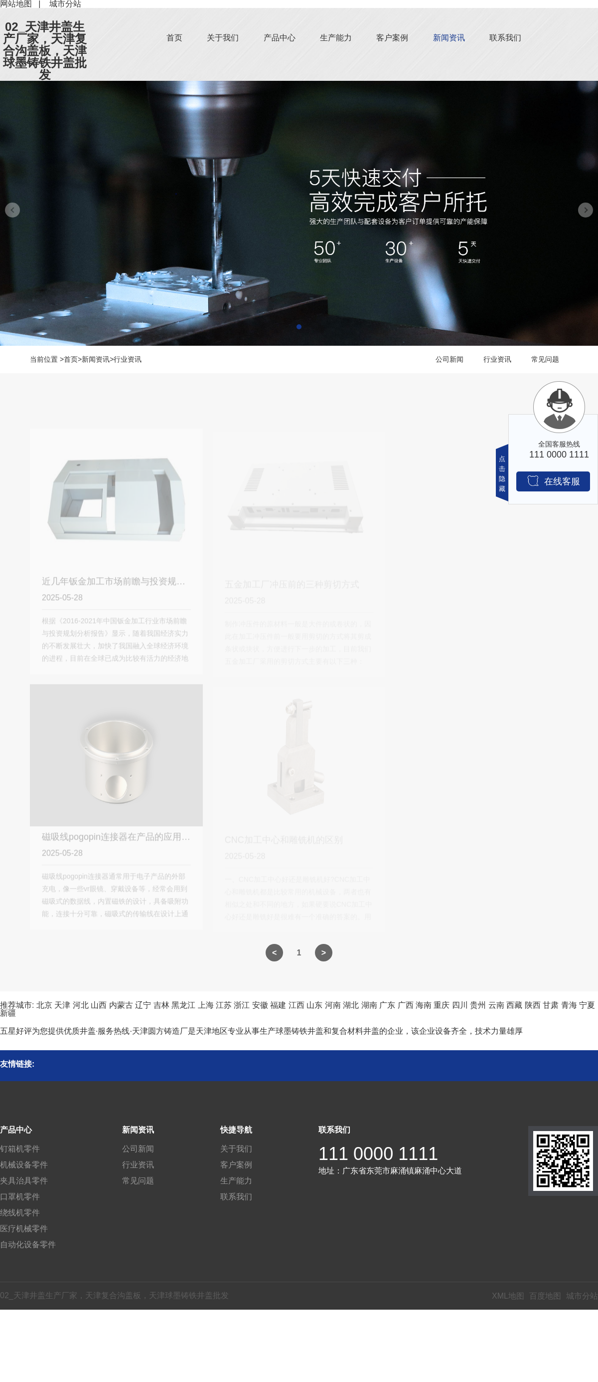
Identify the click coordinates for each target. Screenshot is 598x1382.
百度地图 (545, 1296)
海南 (424, 1005)
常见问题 (545, 359)
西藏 (514, 1005)
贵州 (478, 1005)
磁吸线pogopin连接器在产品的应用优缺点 (125, 841)
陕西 (533, 1005)
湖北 (351, 1005)
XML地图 (508, 1296)
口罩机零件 (20, 1196)
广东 (387, 1005)
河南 (333, 1005)
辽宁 (143, 1005)
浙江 (242, 1005)
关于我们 (223, 37)
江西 (296, 1005)
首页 (174, 37)
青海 (569, 1005)
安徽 (260, 1005)
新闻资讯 (449, 37)
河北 (81, 1005)
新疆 (8, 1013)
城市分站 (582, 1296)
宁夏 (587, 1005)
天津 (62, 1005)
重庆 (441, 1005)
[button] (299, 326)
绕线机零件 (20, 1212)
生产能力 (336, 37)
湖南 (369, 1005)
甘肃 (551, 1005)
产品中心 (280, 37)
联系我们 (505, 37)
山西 (99, 1005)
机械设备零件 (24, 1164)
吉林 (161, 1005)
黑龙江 (183, 1005)
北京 (44, 1005)
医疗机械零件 (24, 1228)
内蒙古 (121, 1005)
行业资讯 (128, 359)
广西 (406, 1005)
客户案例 (392, 37)
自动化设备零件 (28, 1244)
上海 (206, 1005)
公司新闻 (449, 359)
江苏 (224, 1005)
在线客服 (553, 480)
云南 (496, 1005)
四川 (460, 1005)
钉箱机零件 (20, 1149)
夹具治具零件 (24, 1180)
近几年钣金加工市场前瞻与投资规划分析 (122, 585)
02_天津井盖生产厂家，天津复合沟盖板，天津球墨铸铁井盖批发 (45, 51)
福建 (278, 1005)
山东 (314, 1005)
